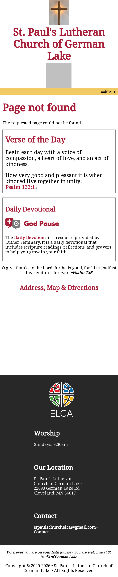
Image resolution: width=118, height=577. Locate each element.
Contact (41, 532)
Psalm (21, 187)
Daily (30, 237)
